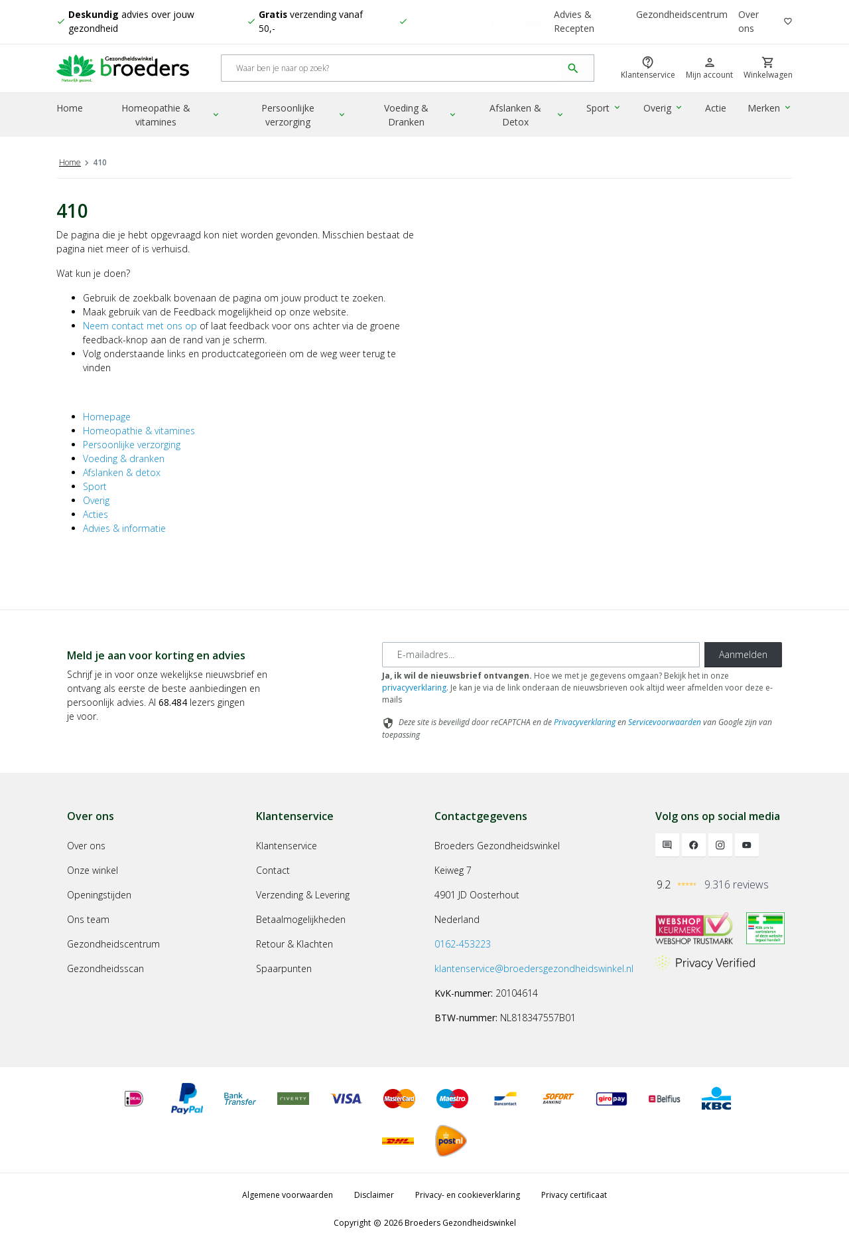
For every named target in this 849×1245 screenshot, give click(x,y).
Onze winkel (92, 870)
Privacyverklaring (585, 722)
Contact (273, 870)
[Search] (391, 69)
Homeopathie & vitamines (171, 116)
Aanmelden (743, 654)
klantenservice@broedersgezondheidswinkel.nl (533, 968)
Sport (605, 109)
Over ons (748, 22)
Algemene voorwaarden (287, 1195)
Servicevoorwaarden (664, 722)
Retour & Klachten (294, 944)
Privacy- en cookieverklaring (467, 1195)
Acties (95, 514)
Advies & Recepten (574, 22)
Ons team (88, 919)
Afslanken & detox (122, 472)
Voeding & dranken (123, 458)
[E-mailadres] (541, 654)
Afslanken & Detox (529, 116)
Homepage (107, 416)
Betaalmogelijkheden (301, 919)
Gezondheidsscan (105, 968)
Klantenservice (286, 845)
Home (69, 109)
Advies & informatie (124, 528)
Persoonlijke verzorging (305, 116)
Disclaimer (374, 1195)
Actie (716, 109)
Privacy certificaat (574, 1195)
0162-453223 (462, 944)
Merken (770, 109)
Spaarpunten (284, 968)
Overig (665, 109)
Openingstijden (99, 894)
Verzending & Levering (303, 894)
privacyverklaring (414, 687)
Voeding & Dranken (422, 116)
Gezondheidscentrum (682, 15)
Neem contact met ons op (140, 325)
